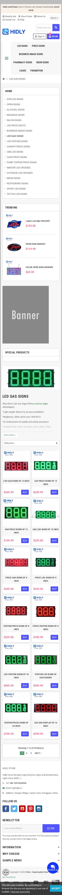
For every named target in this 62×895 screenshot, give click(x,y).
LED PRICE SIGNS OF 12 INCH (45, 482)
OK (51, 828)
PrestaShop (10, 877)
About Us (39, 16)
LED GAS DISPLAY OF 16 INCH (45, 724)
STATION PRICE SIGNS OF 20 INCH (16, 724)
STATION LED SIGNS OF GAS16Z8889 (46, 676)
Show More (10, 435)
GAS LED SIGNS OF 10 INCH (46, 529)
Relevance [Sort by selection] (9, 443)
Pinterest (30, 808)
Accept (56, 888)
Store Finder (25, 16)
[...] (20, 778)
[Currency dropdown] (54, 18)
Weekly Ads (9, 16)
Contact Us (8, 19)
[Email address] (22, 828)
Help (20, 19)
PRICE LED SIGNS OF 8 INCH (45, 579)
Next (38, 753)
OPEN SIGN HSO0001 (35, 244)
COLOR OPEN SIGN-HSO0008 (39, 267)
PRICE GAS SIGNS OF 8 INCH (16, 579)
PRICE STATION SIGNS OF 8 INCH (46, 628)
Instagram (39, 808)
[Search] (47, 27)
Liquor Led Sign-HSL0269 (38, 221)
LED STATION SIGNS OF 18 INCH (16, 676)
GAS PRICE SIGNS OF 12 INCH (16, 531)
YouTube (22, 808)
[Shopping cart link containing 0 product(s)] (53, 36)
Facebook (5, 808)
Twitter (14, 808)
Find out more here (20, 891)
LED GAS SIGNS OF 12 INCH (16, 481)
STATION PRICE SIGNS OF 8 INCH (16, 628)
